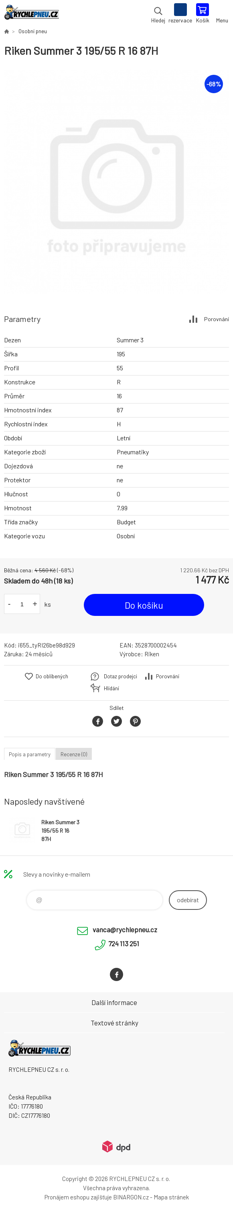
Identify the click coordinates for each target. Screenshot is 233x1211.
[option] (116, 182)
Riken (151, 653)
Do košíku (144, 605)
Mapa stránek (171, 1197)
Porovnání (216, 319)
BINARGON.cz (131, 1197)
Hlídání (111, 688)
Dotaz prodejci (120, 676)
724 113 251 (123, 943)
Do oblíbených (52, 676)
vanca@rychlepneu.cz (125, 929)
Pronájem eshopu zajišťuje (78, 1197)
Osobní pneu (32, 31)
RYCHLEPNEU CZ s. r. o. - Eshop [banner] (31, 14)
